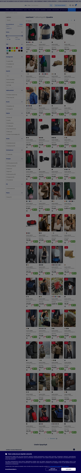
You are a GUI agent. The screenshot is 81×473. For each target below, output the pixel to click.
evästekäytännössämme (55, 466)
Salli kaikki (68, 469)
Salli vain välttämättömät (53, 469)
